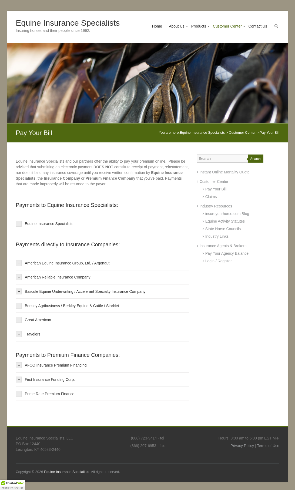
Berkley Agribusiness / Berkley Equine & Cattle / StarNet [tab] (67, 306)
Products (198, 26)
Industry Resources (216, 206)
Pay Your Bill (216, 189)
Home (157, 26)
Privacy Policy (242, 446)
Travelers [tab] (28, 334)
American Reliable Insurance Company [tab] (53, 277)
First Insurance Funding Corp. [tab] (45, 379)
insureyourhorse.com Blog (227, 214)
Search (255, 159)
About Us (177, 26)
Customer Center (227, 26)
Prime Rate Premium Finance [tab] (45, 394)
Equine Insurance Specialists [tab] (44, 224)
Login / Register (218, 261)
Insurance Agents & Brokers (223, 246)
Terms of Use (268, 446)
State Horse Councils (223, 229)
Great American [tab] (33, 320)
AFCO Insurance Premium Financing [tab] (51, 365)
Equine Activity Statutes (225, 221)
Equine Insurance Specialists (68, 22)
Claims (211, 196)
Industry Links (217, 236)
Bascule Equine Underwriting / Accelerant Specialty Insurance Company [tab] (80, 291)
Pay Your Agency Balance (227, 253)
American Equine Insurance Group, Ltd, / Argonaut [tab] (62, 263)
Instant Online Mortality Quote (225, 172)
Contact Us (258, 26)
